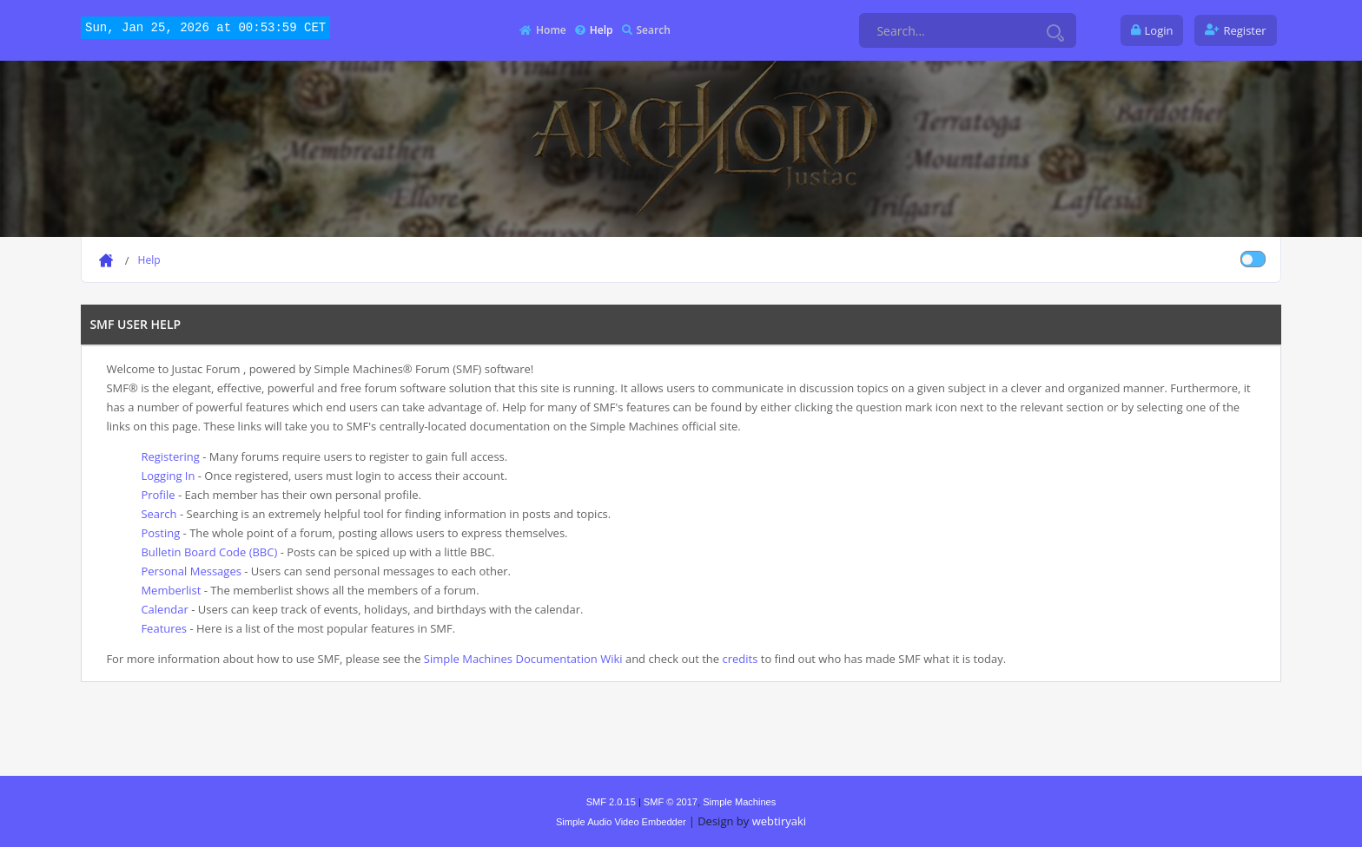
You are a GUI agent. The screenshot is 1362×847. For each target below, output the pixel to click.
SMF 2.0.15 (611, 802)
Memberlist (171, 590)
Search (158, 514)
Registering (170, 456)
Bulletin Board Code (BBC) (209, 552)
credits (739, 658)
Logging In (168, 475)
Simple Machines (739, 802)
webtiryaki (779, 821)
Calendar (164, 609)
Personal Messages (191, 571)
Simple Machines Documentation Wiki (523, 658)
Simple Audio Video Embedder (621, 822)
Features (164, 628)
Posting (160, 533)
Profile (158, 494)
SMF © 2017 (671, 802)
